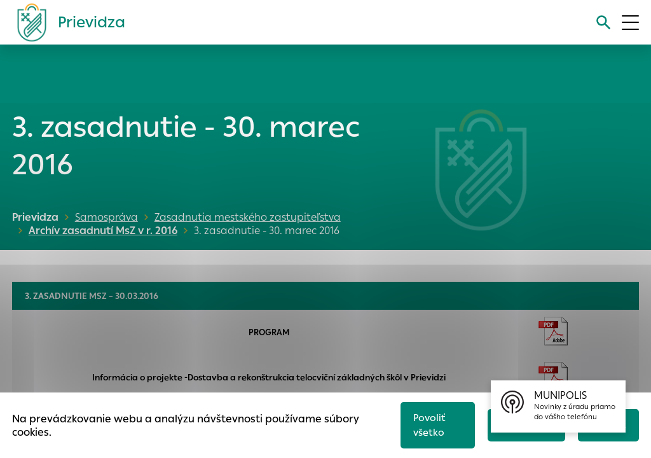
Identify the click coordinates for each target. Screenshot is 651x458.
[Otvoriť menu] (630, 22)
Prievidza (35, 217)
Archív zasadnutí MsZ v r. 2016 (99, 230)
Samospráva (106, 217)
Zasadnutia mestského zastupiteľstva (247, 217)
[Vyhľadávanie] (603, 22)
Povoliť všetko (428, 424)
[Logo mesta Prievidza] (66, 22)
